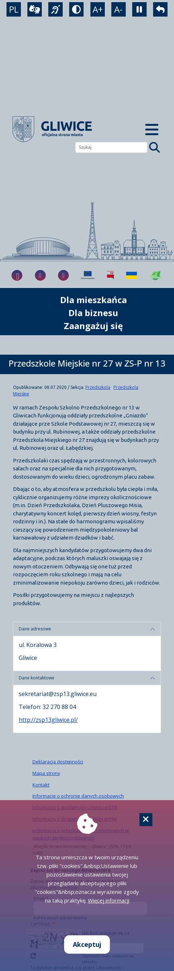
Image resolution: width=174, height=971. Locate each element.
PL (13, 9)
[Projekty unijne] (87, 275)
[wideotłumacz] (34, 9)
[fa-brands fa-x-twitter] (63, 275)
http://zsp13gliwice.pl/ (48, 720)
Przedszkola (97, 387)
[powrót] (160, 9)
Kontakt (40, 784)
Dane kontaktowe (36, 678)
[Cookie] (145, 819)
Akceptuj (87, 944)
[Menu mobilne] (151, 129)
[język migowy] (55, 9)
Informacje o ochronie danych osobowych (78, 796)
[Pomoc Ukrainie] (131, 275)
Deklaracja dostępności (57, 761)
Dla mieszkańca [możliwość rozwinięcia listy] (93, 300)
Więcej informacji (108, 900)
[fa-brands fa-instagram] (40, 275)
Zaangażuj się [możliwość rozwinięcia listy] (93, 326)
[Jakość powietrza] (156, 275)
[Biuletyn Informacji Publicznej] (110, 275)
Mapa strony (46, 773)
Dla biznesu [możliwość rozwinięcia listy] (93, 313)
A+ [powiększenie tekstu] (98, 9)
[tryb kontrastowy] (76, 9)
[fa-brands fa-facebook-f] (17, 275)
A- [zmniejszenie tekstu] (118, 9)
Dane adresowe (35, 629)
